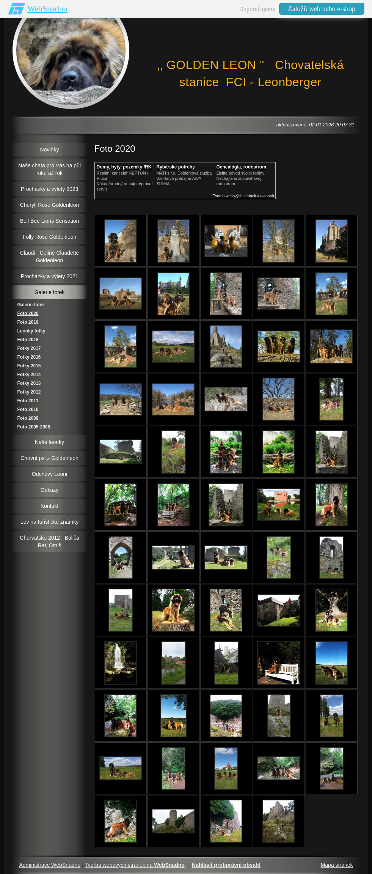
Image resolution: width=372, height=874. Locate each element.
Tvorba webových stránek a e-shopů (243, 196)
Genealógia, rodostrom (241, 167)
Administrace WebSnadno (50, 865)
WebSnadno (47, 8)
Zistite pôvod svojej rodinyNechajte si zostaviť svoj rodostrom (241, 178)
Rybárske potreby (176, 167)
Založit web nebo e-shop (321, 9)
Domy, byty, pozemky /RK (124, 167)
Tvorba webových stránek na (135, 865)
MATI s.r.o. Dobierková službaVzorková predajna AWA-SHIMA (184, 178)
